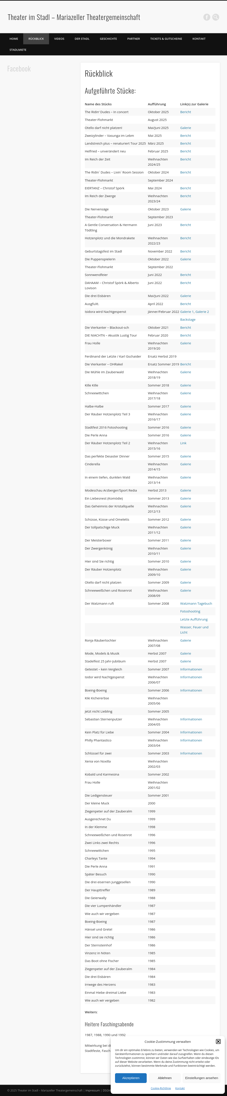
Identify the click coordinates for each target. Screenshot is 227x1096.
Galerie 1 (187, 311)
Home (14, 39)
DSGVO (107, 1090)
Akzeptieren (130, 1078)
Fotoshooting (190, 611)
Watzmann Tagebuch (196, 603)
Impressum (93, 1090)
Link (183, 443)
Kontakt (180, 1088)
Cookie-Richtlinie (161, 1088)
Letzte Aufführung (194, 619)
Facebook (206, 17)
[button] (218, 1041)
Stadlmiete (18, 50)
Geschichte (108, 39)
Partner (133, 39)
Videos (59, 39)
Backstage (188, 319)
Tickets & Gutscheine (166, 39)
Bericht (185, 112)
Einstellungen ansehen (201, 1078)
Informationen (191, 669)
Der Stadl (82, 39)
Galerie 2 (202, 311)
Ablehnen (164, 1078)
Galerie (185, 127)
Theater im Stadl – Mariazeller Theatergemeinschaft (74, 17)
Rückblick (36, 39)
